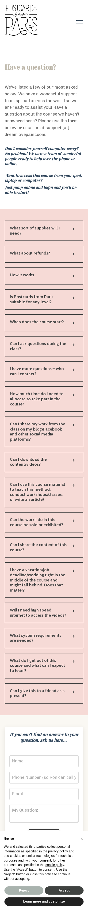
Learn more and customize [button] (44, 901)
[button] (82, 838)
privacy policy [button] (58, 851)
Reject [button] (24, 890)
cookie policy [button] (54, 865)
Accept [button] (64, 890)
